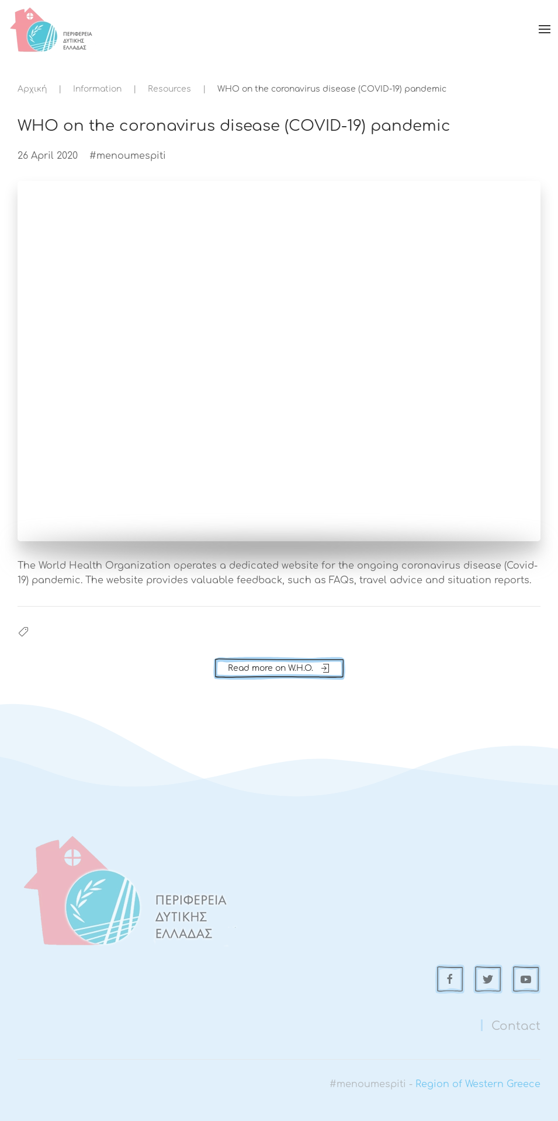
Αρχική (32, 89)
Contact (515, 1026)
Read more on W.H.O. (279, 668)
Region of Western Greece (477, 1084)
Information (97, 89)
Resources (169, 89)
